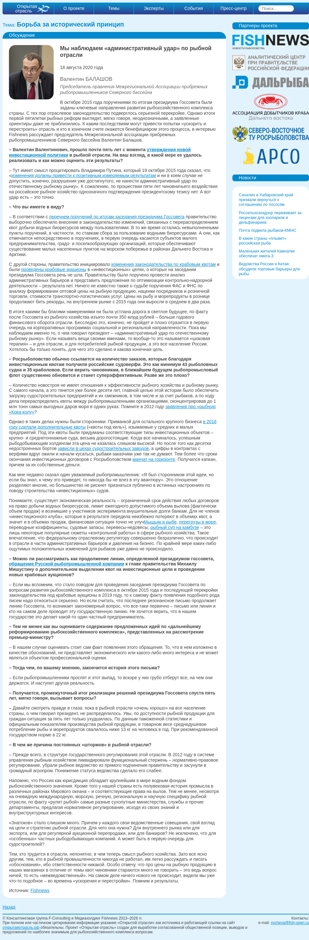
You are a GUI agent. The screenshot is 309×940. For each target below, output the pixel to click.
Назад (9, 907)
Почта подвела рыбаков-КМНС (267, 230)
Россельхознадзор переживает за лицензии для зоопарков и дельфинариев (270, 218)
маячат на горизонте (153, 459)
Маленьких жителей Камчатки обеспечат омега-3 (267, 253)
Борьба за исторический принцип (70, 24)
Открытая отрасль (26, 8)
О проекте (73, 8)
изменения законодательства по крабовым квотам (163, 264)
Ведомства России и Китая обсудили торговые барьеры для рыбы (269, 269)
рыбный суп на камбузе (174, 527)
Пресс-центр (234, 8)
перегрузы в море (197, 521)
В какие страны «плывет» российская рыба (262, 240)
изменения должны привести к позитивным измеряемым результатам (83, 175)
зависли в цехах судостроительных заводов (103, 448)
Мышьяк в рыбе (160, 521)
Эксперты (154, 8)
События (194, 8)
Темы (113, 8)
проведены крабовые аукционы (53, 269)
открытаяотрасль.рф (21, 927)
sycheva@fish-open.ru (290, 923)
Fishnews (40, 890)
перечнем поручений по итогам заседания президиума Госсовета (117, 216)
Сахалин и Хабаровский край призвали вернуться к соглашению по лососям (266, 200)
